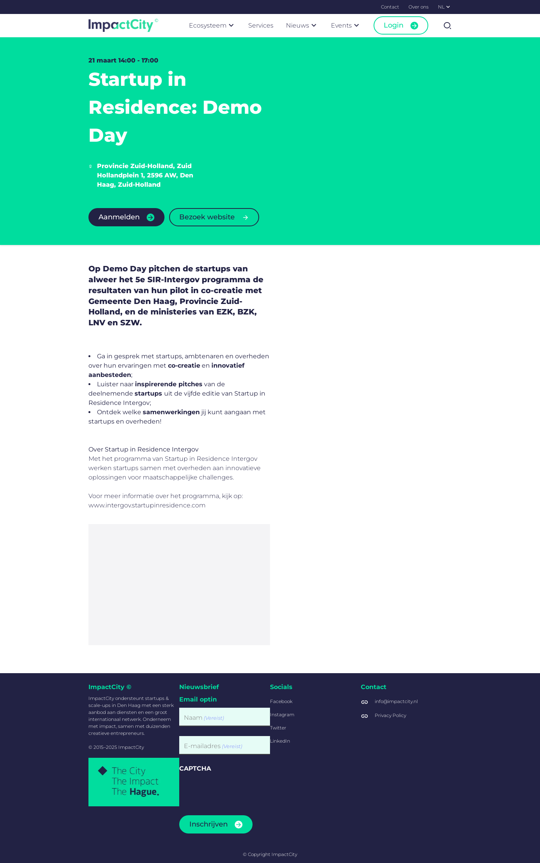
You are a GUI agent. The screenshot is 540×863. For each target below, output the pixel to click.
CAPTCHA (195, 768)
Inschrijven (208, 824)
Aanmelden (119, 217)
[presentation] (238, 791)
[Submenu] (448, 6)
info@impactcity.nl (396, 701)
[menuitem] (390, 7)
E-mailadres (213, 746)
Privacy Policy (390, 715)
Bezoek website (207, 217)
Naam (204, 718)
